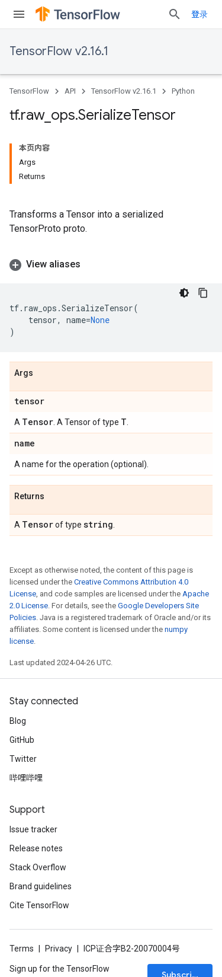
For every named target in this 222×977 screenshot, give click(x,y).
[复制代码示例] (203, 292)
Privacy (58, 948)
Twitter (23, 759)
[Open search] (175, 14)
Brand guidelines (40, 886)
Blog (17, 721)
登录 (199, 14)
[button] (111, 264)
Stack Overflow (37, 867)
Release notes (36, 848)
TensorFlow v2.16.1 (58, 51)
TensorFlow (29, 91)
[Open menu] (19, 14)
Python (183, 91)
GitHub (21, 740)
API (70, 91)
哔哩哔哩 (26, 778)
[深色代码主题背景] (184, 292)
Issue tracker (33, 829)
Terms (21, 948)
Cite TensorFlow (39, 905)
